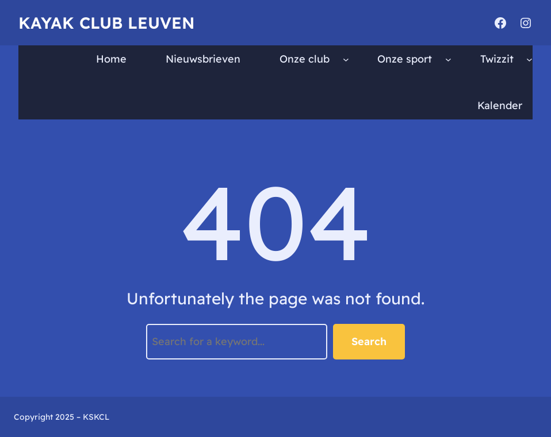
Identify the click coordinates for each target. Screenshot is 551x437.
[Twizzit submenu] (529, 59)
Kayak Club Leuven (106, 23)
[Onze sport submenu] (448, 59)
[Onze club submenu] (346, 59)
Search (369, 341)
